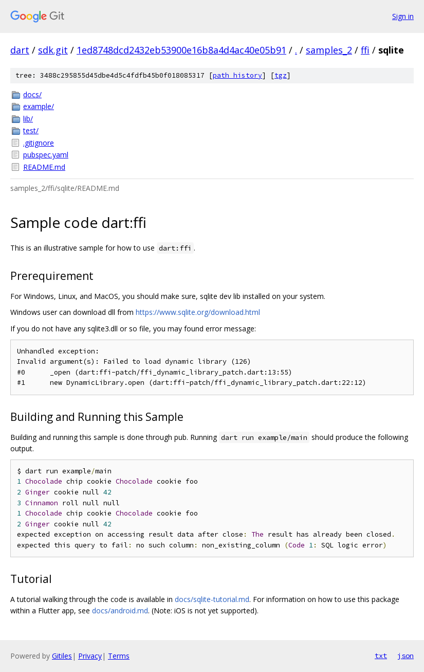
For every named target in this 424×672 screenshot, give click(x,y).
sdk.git (53, 50)
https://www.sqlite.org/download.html (198, 312)
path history (237, 75)
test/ (31, 130)
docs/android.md (120, 610)
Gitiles (62, 656)
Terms (119, 656)
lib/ (28, 118)
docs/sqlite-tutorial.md (212, 599)
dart (19, 50)
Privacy (90, 656)
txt (381, 655)
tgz (280, 75)
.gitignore (38, 143)
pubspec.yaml (45, 155)
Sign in (403, 16)
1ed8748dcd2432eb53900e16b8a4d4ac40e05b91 (181, 50)
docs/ (32, 94)
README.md (44, 167)
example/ (38, 106)
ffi (365, 50)
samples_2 (329, 50)
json (405, 655)
